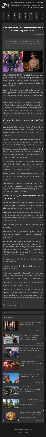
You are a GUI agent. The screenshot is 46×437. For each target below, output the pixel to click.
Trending (8, 15)
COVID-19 (42, 16)
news (22, 305)
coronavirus (12, 305)
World (14, 14)
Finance (31, 15)
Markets (20, 15)
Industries (36, 16)
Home (3, 15)
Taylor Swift (28, 75)
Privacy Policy (28, 429)
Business (25, 15)
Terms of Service (18, 429)
